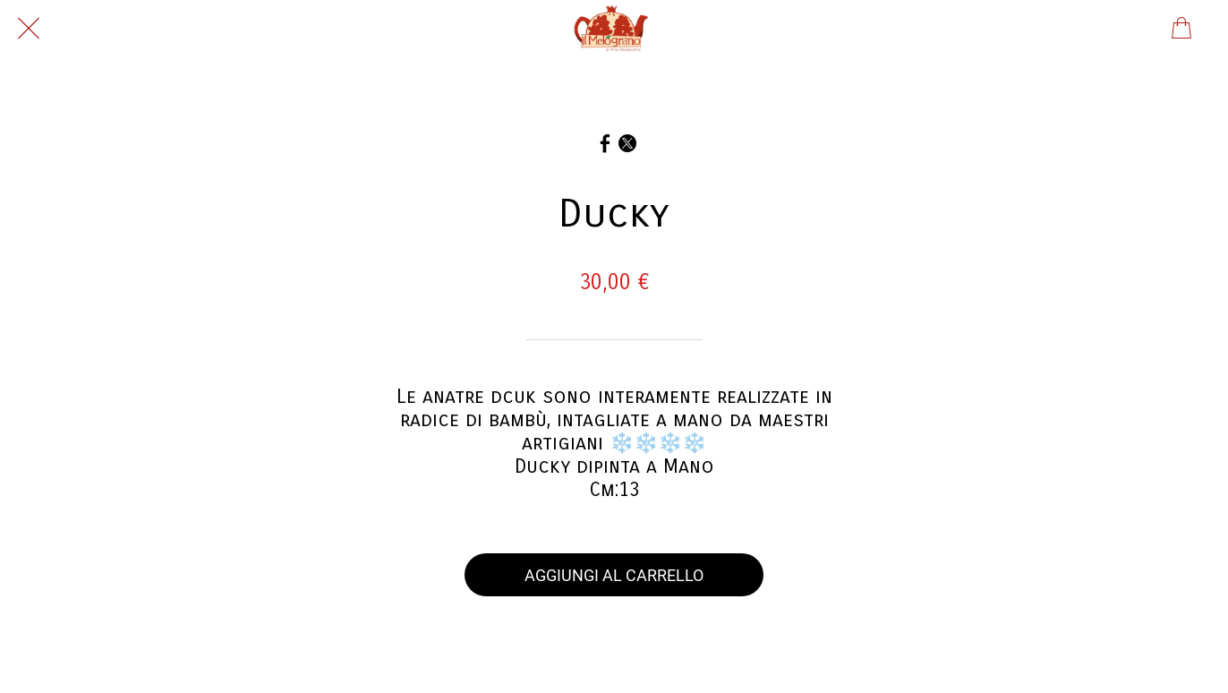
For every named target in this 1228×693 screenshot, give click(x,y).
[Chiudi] (28, 28)
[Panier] (1181, 28)
